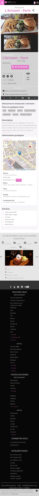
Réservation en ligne (11, 214)
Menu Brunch (9, 224)
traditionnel (13, 426)
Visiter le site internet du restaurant (14, 91)
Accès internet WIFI (11, 212)
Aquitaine (13, 355)
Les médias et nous (16, 460)
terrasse (12, 388)
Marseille (13, 313)
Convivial (15, 114)
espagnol (13, 396)
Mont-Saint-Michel (15, 349)
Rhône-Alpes (14, 357)
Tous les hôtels (14, 346)
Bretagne (13, 360)
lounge (12, 424)
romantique (14, 380)
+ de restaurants (15, 337)
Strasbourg (13, 324)
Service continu (9, 219)
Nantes (12, 321)
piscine (12, 421)
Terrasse (7, 217)
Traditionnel (6, 114)
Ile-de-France (6, 63)
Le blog (12, 463)
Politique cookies (15, 476)
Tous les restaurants (16, 298)
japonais (12, 404)
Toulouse (13, 329)
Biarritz (12, 326)
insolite (12, 386)
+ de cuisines (14, 406)
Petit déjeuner (9, 222)
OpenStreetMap (25, 169)
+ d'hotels (13, 368)
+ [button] (6, 143)
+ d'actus (13, 340)
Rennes (12, 318)
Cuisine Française (30, 110)
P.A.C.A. (12, 363)
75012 (19, 61)
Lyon (11, 310)
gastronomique (15, 383)
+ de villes (13, 334)
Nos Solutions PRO (16, 457)
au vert (12, 429)
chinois (12, 401)
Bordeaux (13, 308)
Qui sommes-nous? (16, 455)
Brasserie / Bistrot (25, 114)
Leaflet (17, 169)
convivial (12, 432)
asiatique (13, 398)
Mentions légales (15, 468)
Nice (11, 332)
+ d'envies (13, 391)
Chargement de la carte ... (19, 155)
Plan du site (13, 465)
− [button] (6, 146)
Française (11, 80)
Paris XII (20, 110)
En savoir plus (14, 494)
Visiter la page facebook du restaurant (15, 94)
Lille (11, 316)
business (13, 418)
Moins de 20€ (12, 83)
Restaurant (11, 110)
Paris (23, 61)
